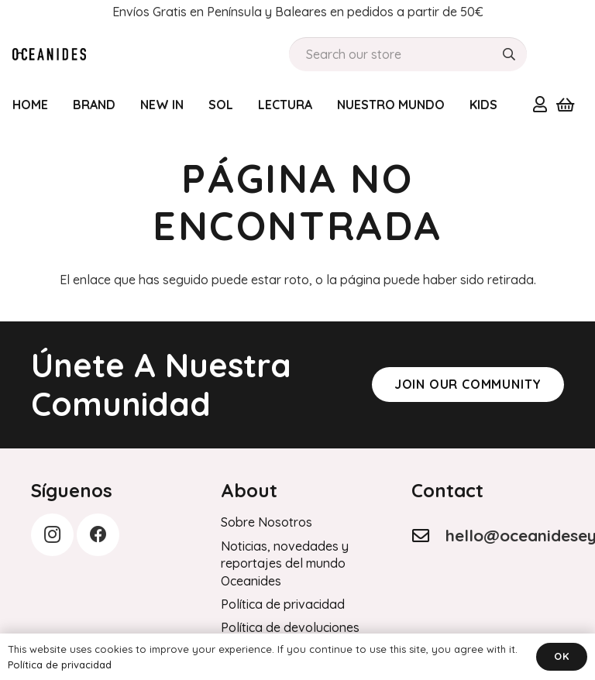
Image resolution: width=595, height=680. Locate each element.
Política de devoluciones (290, 627)
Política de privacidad (283, 604)
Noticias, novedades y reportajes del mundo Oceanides (285, 563)
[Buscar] (509, 54)
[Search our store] (408, 54)
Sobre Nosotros (266, 522)
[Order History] (49, 54)
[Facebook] (98, 534)
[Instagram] (52, 534)
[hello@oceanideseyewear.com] (428, 535)
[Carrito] (565, 104)
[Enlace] (540, 104)
